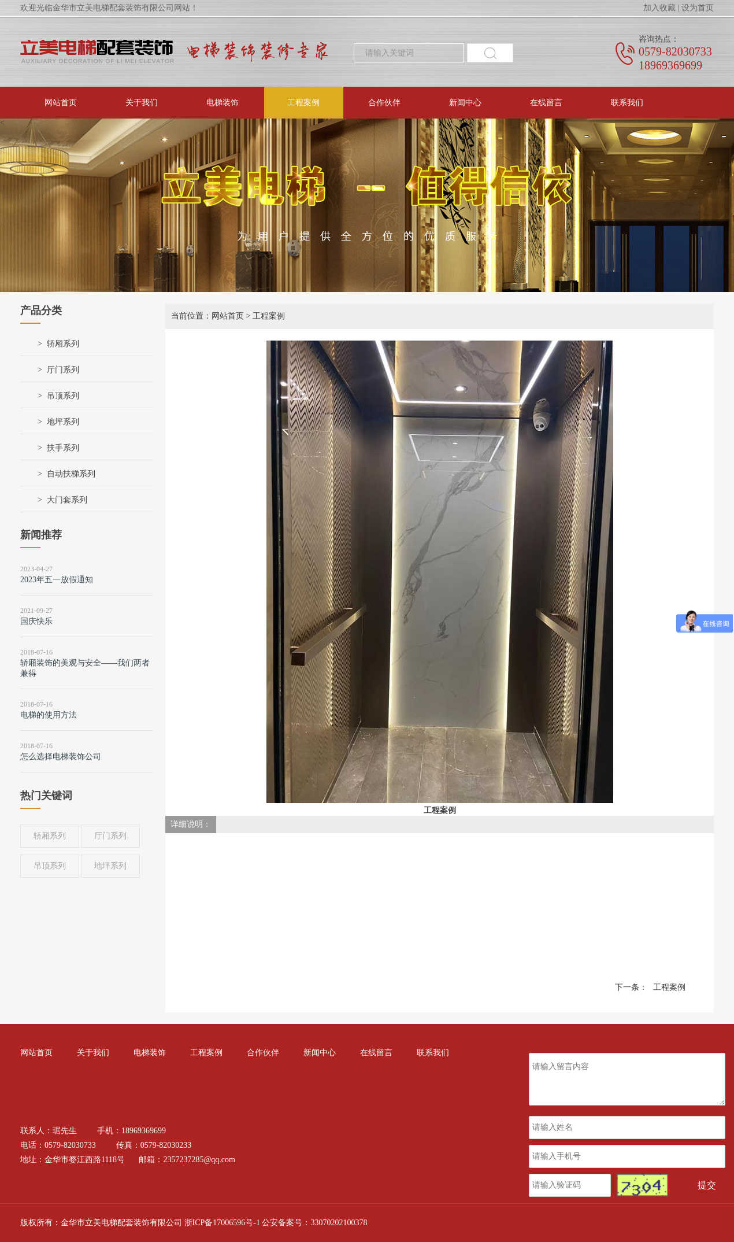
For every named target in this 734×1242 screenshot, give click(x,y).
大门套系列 (67, 500)
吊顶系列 (63, 395)
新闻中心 (465, 102)
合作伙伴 (384, 102)
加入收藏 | (661, 7)
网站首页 (61, 102)
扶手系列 (63, 447)
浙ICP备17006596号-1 (222, 1222)
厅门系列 (63, 369)
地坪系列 (63, 421)
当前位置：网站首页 (207, 316)
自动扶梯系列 (71, 474)
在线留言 (546, 102)
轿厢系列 (63, 343)
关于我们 (141, 102)
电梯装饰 (222, 102)
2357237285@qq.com (199, 1159)
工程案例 (303, 102)
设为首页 (697, 7)
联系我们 (627, 102)
